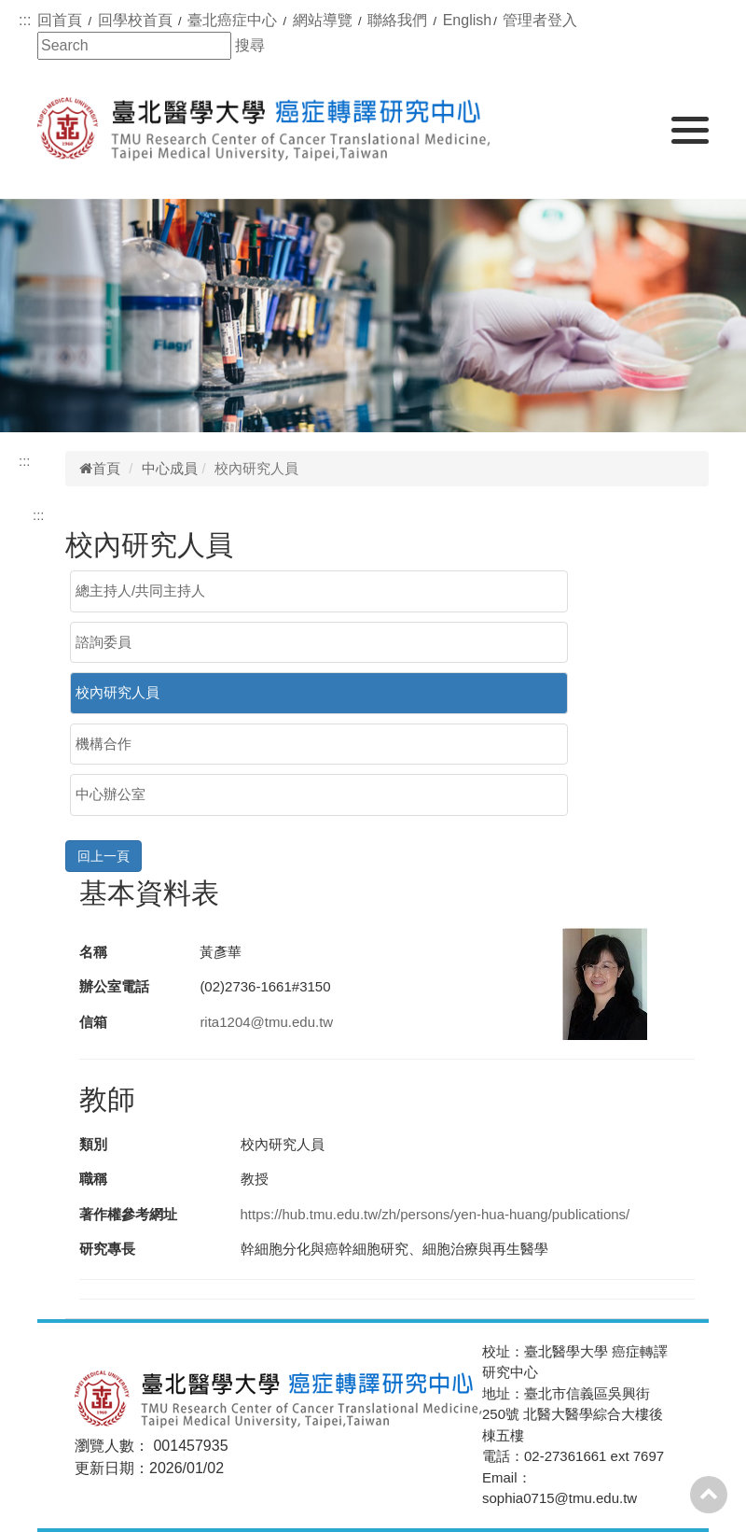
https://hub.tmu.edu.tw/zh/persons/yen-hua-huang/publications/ (435, 1214)
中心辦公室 (110, 794)
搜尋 (250, 45)
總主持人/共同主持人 (140, 590)
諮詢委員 (103, 642)
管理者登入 (540, 20)
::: (25, 20)
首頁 (99, 468)
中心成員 (170, 468)
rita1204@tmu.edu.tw (266, 1022)
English (467, 20)
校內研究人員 (117, 692)
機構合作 (103, 744)
